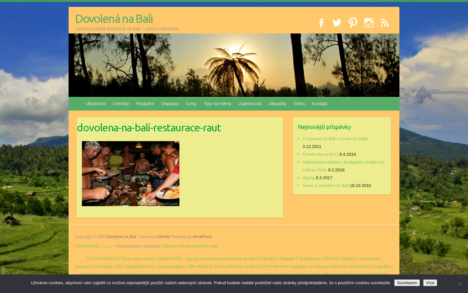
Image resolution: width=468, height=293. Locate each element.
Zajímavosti (250, 103)
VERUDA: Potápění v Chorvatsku (351, 259)
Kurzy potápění (172, 266)
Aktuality (277, 103)
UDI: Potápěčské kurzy (135, 266)
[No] (460, 284)
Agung (309, 177)
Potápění (145, 103)
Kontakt (319, 103)
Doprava (170, 103)
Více (430, 282)
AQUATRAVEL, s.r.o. (93, 246)
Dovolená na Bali (113, 18)
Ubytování (95, 103)
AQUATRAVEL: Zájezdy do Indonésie (189, 259)
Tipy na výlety (217, 103)
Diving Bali (381, 266)
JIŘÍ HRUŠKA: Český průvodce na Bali (221, 266)
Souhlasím (407, 282)
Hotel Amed (359, 266)
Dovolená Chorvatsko (94, 266)
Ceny (191, 103)
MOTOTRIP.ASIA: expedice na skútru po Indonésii (302, 266)
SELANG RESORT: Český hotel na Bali (120, 259)
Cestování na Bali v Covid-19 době (335, 138)
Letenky (121, 103)
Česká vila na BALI (320, 154)
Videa (299, 103)
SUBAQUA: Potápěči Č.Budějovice (288, 259)
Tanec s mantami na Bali (326, 185)
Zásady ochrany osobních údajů (190, 246)
